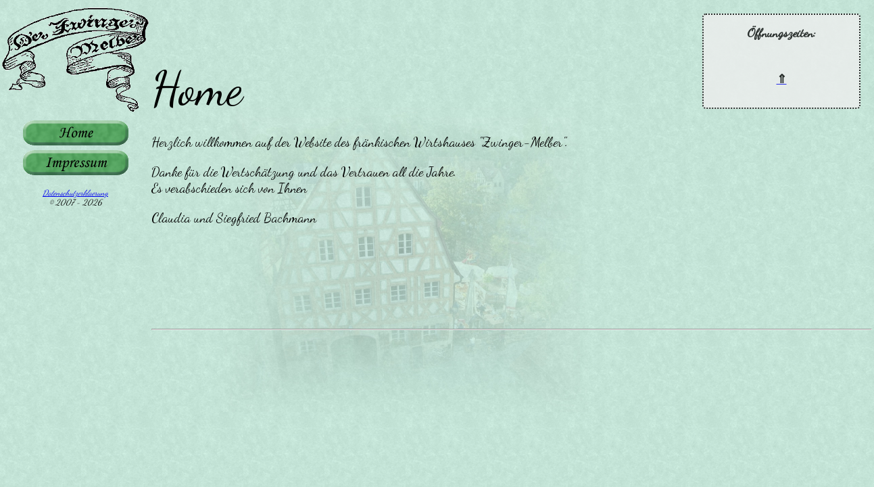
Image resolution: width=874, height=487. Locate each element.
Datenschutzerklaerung (75, 193)
